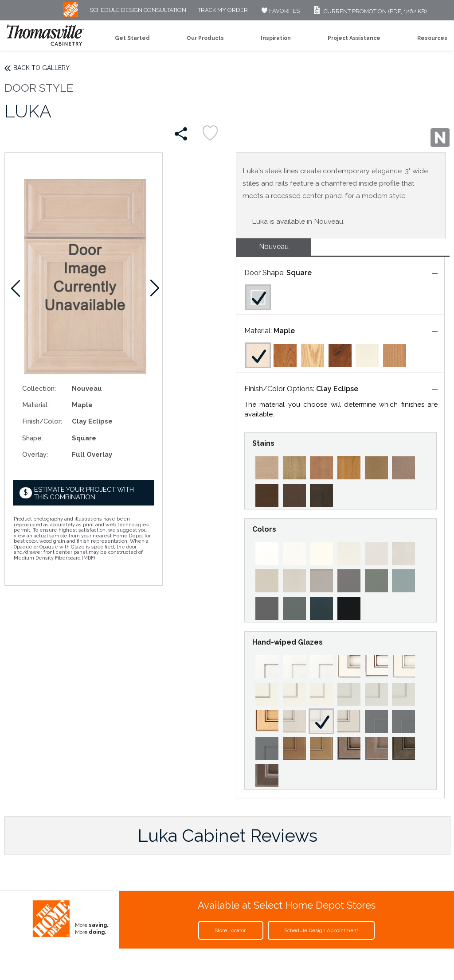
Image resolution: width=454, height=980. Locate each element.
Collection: (39, 388)
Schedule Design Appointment (321, 930)
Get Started (132, 38)
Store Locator (231, 930)
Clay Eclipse (337, 389)
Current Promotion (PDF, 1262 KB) (369, 11)
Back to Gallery (41, 67)
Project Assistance (354, 38)
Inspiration (276, 38)
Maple (284, 331)
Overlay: (35, 454)
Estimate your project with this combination (84, 493)
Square (299, 272)
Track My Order (223, 10)
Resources (432, 38)
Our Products (205, 38)
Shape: (32, 438)
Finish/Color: (42, 421)
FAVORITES (279, 11)
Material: (35, 404)
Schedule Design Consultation (138, 10)
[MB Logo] (70, 15)
